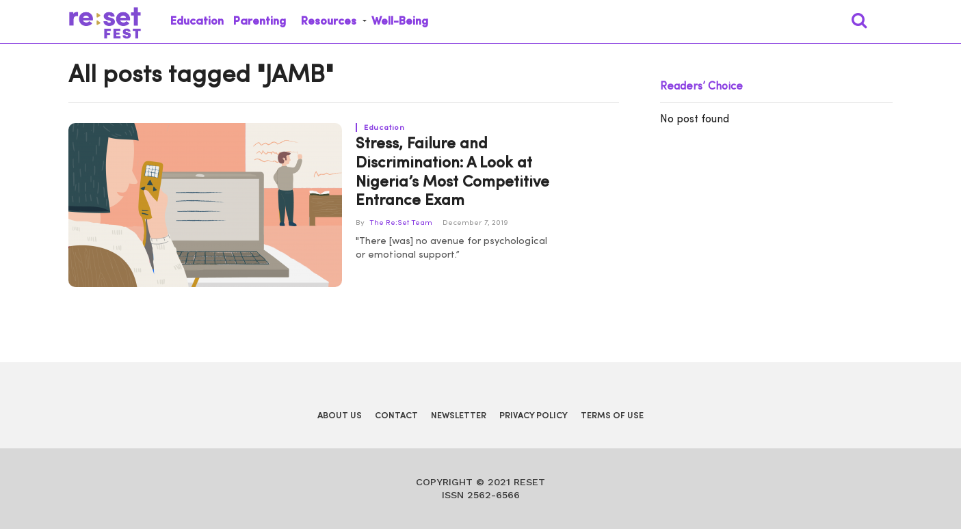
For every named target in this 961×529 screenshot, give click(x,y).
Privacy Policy (533, 415)
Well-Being (399, 21)
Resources (328, 21)
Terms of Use (612, 415)
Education (197, 21)
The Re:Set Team (400, 223)
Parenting (259, 21)
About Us (339, 415)
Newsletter (458, 415)
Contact (396, 415)
